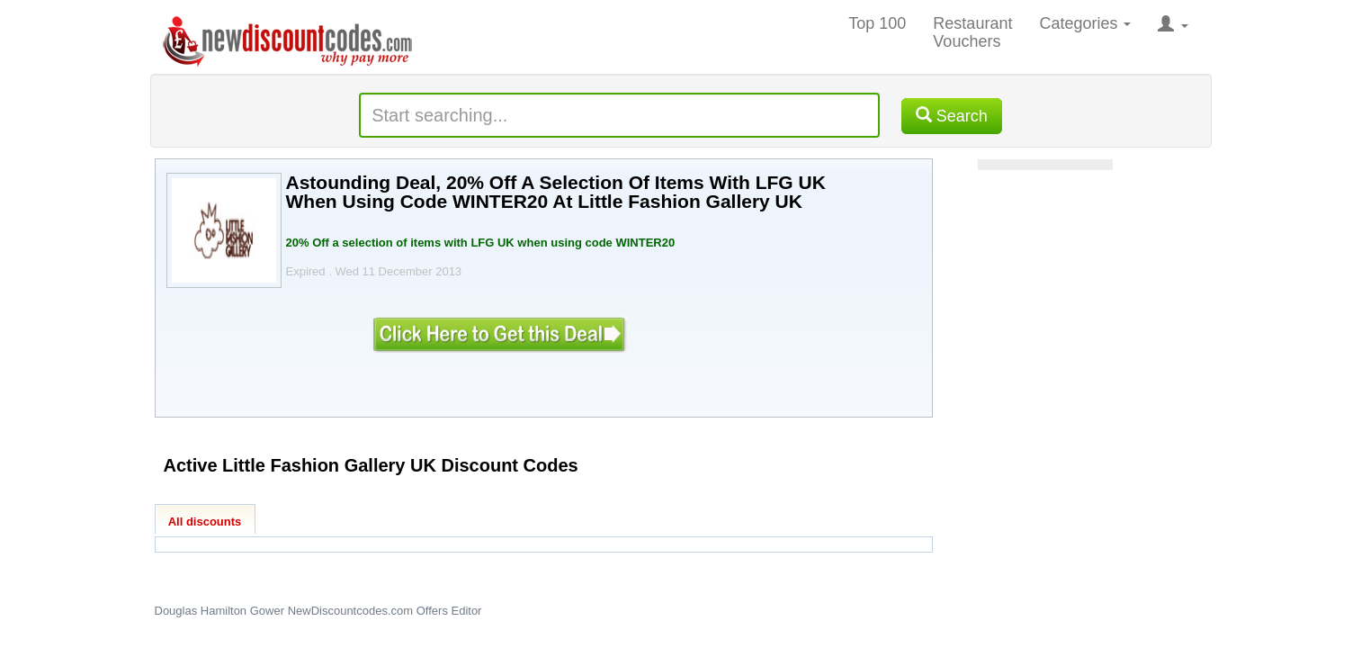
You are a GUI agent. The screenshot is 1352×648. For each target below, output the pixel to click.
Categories (1085, 23)
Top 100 (877, 23)
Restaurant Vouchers (972, 32)
